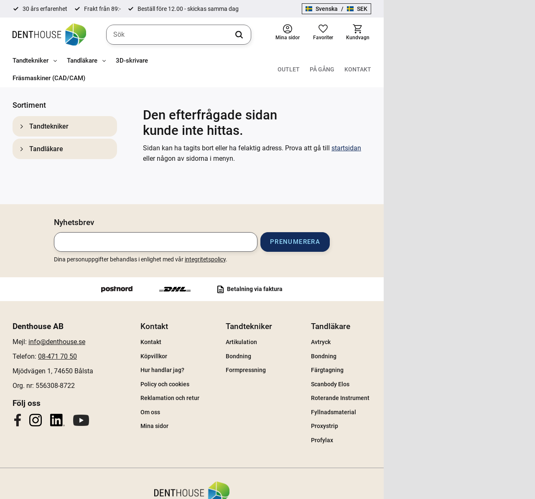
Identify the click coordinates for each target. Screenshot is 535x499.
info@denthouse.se (86, 320)
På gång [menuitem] (473, 61)
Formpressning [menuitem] (326, 348)
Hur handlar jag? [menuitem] (223, 348)
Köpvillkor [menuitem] (214, 334)
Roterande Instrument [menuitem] (442, 376)
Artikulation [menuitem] (322, 320)
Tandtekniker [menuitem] (30, 61)
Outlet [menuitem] (440, 61)
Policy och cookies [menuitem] (225, 362)
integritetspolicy (280, 237)
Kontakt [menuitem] (509, 61)
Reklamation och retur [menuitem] (230, 376)
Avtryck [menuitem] (422, 320)
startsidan (346, 115)
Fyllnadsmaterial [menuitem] (435, 390)
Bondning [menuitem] (319, 334)
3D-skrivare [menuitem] (132, 61)
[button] (474, 34)
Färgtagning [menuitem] (429, 348)
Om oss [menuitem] (210, 390)
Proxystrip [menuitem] (426, 404)
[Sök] (342, 35)
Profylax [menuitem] (424, 418)
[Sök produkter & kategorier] (255, 35)
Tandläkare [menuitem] (82, 61)
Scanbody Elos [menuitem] (432, 362)
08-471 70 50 (86, 335)
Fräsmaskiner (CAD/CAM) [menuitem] (194, 61)
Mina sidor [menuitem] (215, 404)
